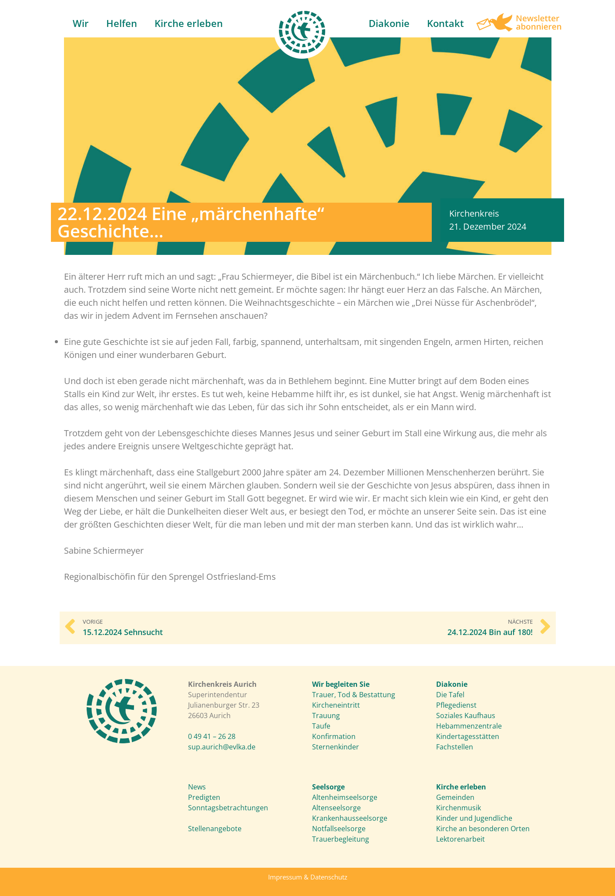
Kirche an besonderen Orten (483, 828)
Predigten (204, 797)
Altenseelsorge (336, 807)
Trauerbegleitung (340, 839)
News (197, 787)
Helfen (121, 23)
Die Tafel (450, 694)
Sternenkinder (335, 747)
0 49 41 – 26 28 (211, 736)
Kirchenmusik (458, 807)
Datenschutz (328, 877)
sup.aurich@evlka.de (221, 747)
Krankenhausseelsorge (349, 818)
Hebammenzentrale (469, 726)
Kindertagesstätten (467, 736)
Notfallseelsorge (339, 828)
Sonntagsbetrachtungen (228, 807)
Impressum (285, 877)
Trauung (326, 715)
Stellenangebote (215, 828)
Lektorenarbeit (460, 839)
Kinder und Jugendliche (474, 818)
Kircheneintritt (336, 705)
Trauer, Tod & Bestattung (353, 694)
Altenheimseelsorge (344, 797)
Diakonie (389, 23)
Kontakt (445, 23)
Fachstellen (454, 747)
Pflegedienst (456, 705)
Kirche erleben (189, 23)
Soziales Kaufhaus (465, 715)
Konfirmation (334, 736)
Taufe (321, 726)
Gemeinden (455, 797)
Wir (81, 23)
